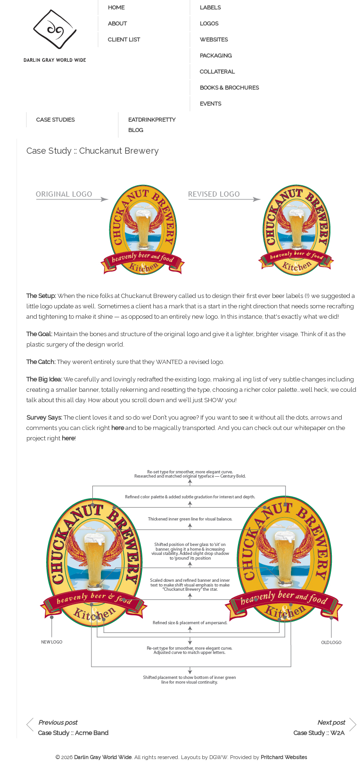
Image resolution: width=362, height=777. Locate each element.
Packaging (216, 55)
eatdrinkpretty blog (151, 124)
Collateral (217, 71)
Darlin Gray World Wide (103, 757)
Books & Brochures (229, 87)
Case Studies (55, 119)
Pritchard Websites (284, 757)
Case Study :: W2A (319, 727)
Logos (209, 23)
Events (210, 103)
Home (116, 7)
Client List (124, 39)
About (117, 23)
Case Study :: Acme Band (73, 727)
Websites (214, 39)
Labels (210, 7)
